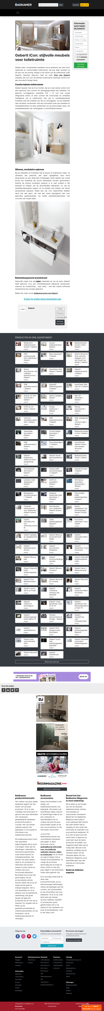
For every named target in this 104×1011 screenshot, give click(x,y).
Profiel (60, 309)
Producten (60, 313)
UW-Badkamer (45, 960)
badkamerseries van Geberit (46, 293)
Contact (30, 962)
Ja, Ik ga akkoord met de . (82, 57)
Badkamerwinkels (71, 985)
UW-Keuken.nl (45, 965)
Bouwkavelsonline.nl (47, 985)
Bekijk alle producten (52, 662)
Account (76, 5)
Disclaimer (18, 979)
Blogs (68, 988)
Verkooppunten (60, 317)
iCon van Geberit (62, 75)
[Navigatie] (17, 12)
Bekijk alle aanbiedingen (52, 789)
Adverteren (31, 960)
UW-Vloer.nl (44, 971)
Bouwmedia (18, 1006)
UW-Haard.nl (45, 962)
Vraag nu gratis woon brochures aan (42, 299)
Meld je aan (52, 946)
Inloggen (17, 960)
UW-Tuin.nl (44, 968)
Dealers (68, 990)
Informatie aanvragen (80, 65)
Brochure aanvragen (60, 322)
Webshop (69, 993)
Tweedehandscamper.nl (73, 960)
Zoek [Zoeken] (61, 5)
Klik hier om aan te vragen (91, 1008)
